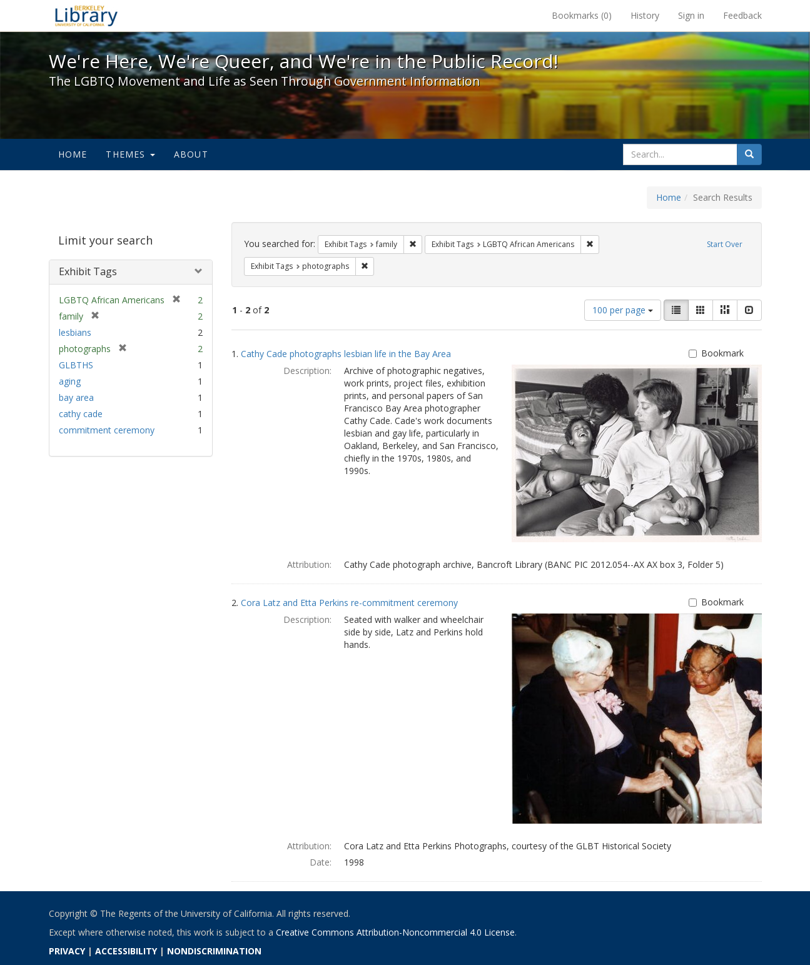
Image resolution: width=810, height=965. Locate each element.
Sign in (691, 15)
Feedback (742, 15)
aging (70, 381)
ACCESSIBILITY (126, 951)
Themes (130, 154)
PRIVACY (67, 951)
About (191, 154)
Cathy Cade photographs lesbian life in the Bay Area (346, 354)
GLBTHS (76, 365)
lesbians (75, 332)
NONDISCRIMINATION (214, 951)
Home (73, 154)
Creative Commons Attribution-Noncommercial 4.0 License (395, 932)
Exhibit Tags (88, 271)
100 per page (622, 310)
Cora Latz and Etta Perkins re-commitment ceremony (349, 603)
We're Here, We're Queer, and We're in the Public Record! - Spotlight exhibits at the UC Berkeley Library (86, 15)
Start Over (724, 244)
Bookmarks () (582, 15)
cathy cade (81, 414)
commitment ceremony (106, 430)
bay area (76, 397)
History (644, 15)
